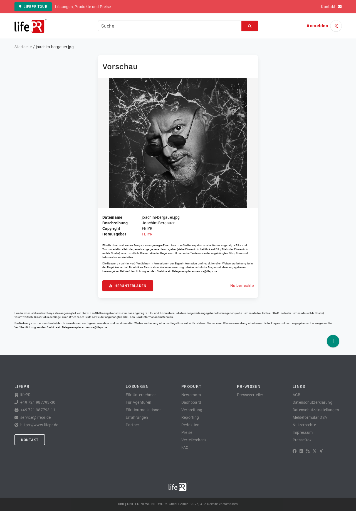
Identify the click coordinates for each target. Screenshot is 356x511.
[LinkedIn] (301, 451)
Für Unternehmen (141, 395)
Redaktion (190, 425)
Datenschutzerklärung (312, 402)
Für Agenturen (138, 402)
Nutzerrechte (242, 285)
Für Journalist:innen (144, 410)
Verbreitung (191, 410)
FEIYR (147, 234)
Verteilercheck (194, 440)
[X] (315, 451)
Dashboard (191, 402)
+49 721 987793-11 (37, 410)
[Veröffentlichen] (333, 341)
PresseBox (302, 440)
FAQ (185, 447)
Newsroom (191, 395)
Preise (186, 432)
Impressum (303, 432)
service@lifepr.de (206, 271)
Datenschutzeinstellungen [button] (316, 410)
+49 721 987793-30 (37, 402)
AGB (297, 395)
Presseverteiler (250, 395)
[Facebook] (294, 451)
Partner (132, 425)
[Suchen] (249, 26)
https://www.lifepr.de (39, 425)
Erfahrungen (137, 417)
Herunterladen (128, 286)
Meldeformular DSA (310, 417)
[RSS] (308, 451)
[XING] (321, 451)
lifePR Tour (33, 7)
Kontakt (29, 440)
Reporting (190, 417)
